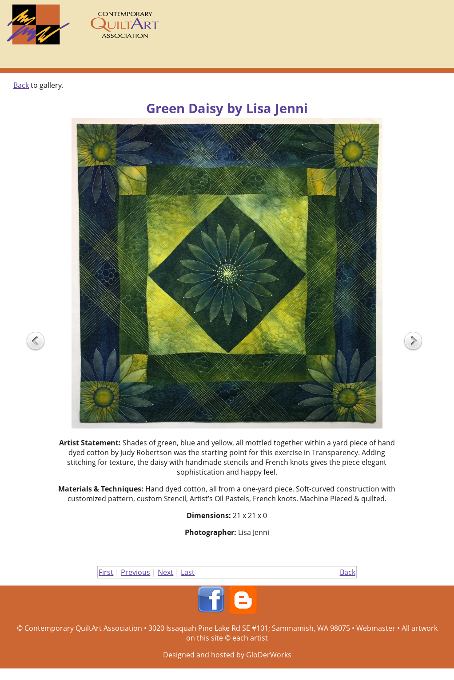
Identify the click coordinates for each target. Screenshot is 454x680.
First (106, 572)
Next (165, 572)
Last (188, 572)
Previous (135, 572)
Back (21, 85)
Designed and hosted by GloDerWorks (227, 655)
